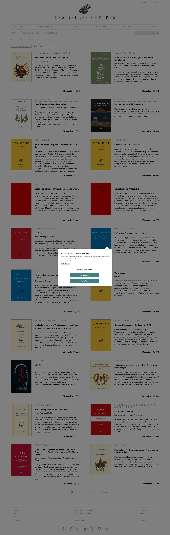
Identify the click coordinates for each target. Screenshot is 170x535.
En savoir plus (65, 263)
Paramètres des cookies (84, 269)
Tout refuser (84, 281)
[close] (107, 249)
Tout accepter (84, 275)
